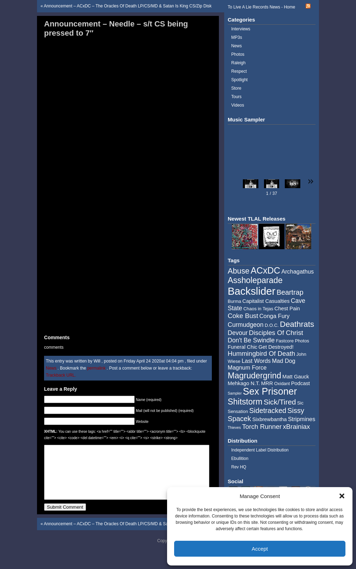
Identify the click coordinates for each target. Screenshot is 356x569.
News (51, 368)
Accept (260, 549)
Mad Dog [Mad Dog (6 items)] (283, 361)
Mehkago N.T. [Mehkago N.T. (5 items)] (244, 383)
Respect (239, 71)
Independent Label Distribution (260, 450)
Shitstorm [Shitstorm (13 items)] (245, 401)
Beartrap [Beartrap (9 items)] (290, 292)
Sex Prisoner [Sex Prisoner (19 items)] (270, 391)
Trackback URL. (61, 375)
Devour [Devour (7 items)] (238, 332)
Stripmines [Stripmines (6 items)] (301, 419)
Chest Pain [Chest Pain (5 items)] (287, 308)
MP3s (236, 37)
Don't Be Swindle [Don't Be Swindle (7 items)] (251, 340)
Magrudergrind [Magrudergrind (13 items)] (254, 375)
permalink (96, 368)
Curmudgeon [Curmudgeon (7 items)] (246, 324)
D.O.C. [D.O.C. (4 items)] (272, 325)
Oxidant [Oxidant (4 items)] (282, 383)
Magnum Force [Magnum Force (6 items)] (247, 367)
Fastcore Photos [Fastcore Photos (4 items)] (292, 340)
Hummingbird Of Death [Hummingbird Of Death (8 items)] (261, 353)
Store (236, 88)
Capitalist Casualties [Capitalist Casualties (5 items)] (266, 301)
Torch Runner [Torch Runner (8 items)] (262, 426)
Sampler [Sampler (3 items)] (235, 393)
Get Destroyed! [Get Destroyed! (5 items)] (276, 347)
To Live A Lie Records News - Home (261, 7)
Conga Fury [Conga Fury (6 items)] (274, 316)
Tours (236, 96)
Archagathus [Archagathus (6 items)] (297, 271)
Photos (237, 54)
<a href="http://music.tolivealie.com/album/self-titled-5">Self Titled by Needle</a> (127, 186)
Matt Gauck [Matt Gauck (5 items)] (295, 376)
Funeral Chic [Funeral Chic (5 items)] (242, 347)
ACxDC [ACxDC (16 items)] (265, 270)
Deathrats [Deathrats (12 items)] (297, 324)
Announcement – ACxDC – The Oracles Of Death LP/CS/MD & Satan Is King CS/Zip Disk (127, 6)
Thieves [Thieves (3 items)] (234, 427)
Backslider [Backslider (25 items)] (251, 291)
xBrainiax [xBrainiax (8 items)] (296, 426)
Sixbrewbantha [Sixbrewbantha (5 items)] (269, 419)
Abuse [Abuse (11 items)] (239, 270)
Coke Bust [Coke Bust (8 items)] (243, 315)
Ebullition (239, 458)
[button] (341, 495)
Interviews (240, 28)
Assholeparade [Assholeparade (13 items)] (255, 280)
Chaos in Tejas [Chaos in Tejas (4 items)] (258, 308)
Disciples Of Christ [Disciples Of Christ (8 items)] (276, 332)
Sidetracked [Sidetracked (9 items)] (267, 410)
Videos (237, 105)
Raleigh (238, 62)
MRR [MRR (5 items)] (267, 383)
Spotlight (239, 79)
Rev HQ (238, 467)
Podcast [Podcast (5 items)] (300, 383)
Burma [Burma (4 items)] (234, 301)
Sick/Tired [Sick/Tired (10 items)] (280, 402)
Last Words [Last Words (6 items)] (256, 361)
